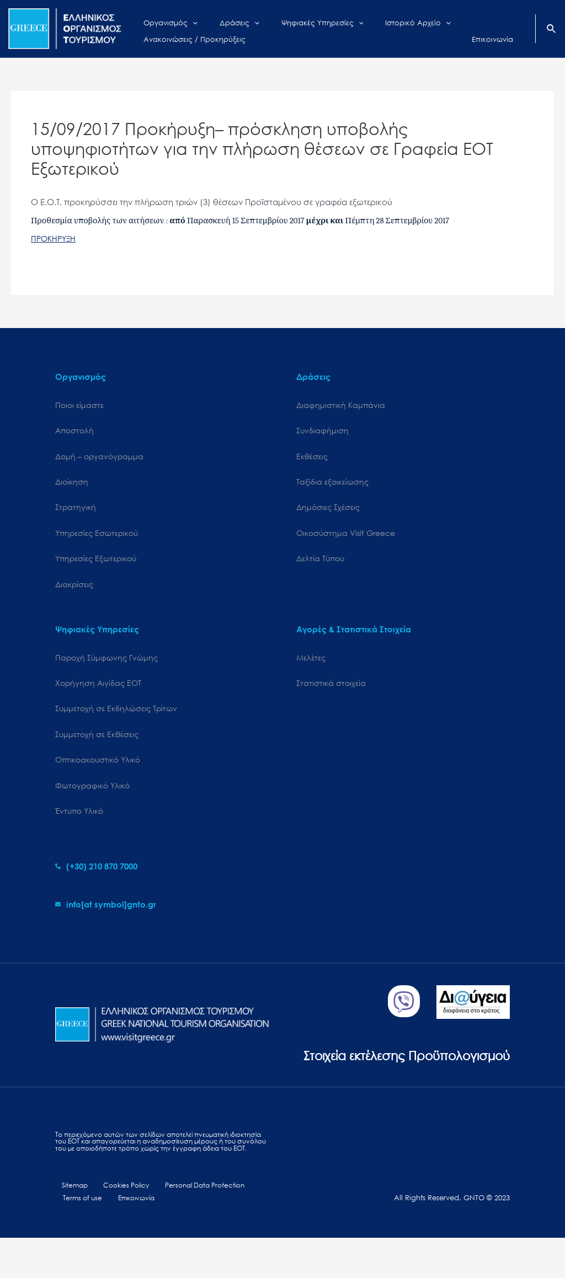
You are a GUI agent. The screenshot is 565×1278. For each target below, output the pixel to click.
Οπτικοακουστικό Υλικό (97, 769)
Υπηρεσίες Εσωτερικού (96, 537)
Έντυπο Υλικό (79, 822)
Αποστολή (74, 432)
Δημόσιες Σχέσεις (328, 511)
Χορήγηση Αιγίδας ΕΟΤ (98, 690)
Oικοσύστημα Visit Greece (345, 537)
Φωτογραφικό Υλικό (92, 796)
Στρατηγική (75, 511)
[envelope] (105, 915)
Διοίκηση (71, 484)
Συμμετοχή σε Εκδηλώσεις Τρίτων (116, 717)
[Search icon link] (552, 30)
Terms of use (80, 1238)
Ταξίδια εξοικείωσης (332, 484)
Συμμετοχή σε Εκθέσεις (96, 743)
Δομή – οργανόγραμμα (99, 458)
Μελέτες (311, 664)
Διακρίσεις (74, 590)
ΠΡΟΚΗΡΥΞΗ (55, 238)
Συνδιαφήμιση (322, 432)
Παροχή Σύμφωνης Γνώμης (106, 664)
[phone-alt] (96, 877)
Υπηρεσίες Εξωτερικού (95, 564)
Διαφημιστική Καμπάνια (340, 405)
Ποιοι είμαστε (79, 405)
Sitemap (69, 1224)
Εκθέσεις (312, 458)
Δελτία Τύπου (320, 564)
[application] (184, 20)
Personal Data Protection (193, 1224)
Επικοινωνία (129, 1238)
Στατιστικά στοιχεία (331, 690)
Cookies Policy (116, 1224)
